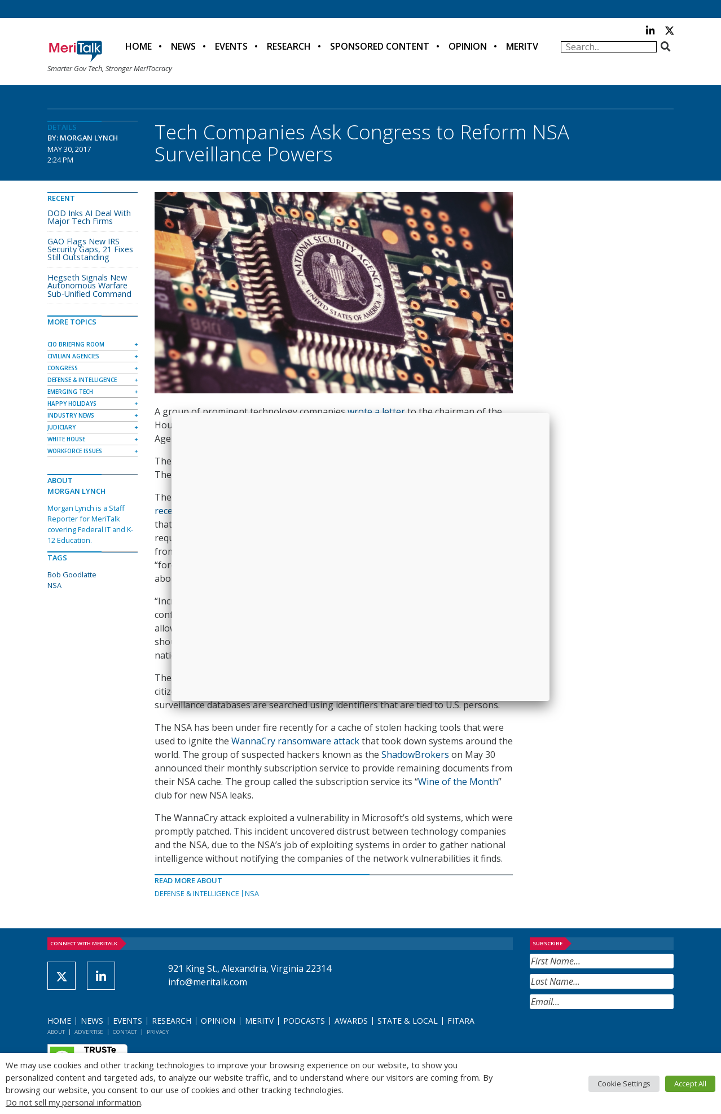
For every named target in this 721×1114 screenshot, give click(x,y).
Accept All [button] (690, 1083)
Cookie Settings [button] (623, 1083)
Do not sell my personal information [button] (73, 1102)
